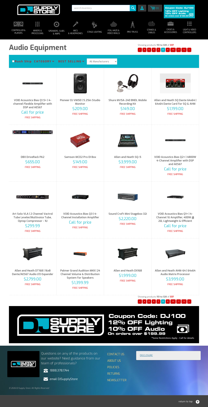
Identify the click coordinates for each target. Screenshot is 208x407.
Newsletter (116, 380)
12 (184, 50)
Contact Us (115, 354)
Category (43, 61)
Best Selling (70, 61)
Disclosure (146, 355)
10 (173, 50)
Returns (113, 374)
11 (179, 50)
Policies (113, 367)
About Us (114, 361)
